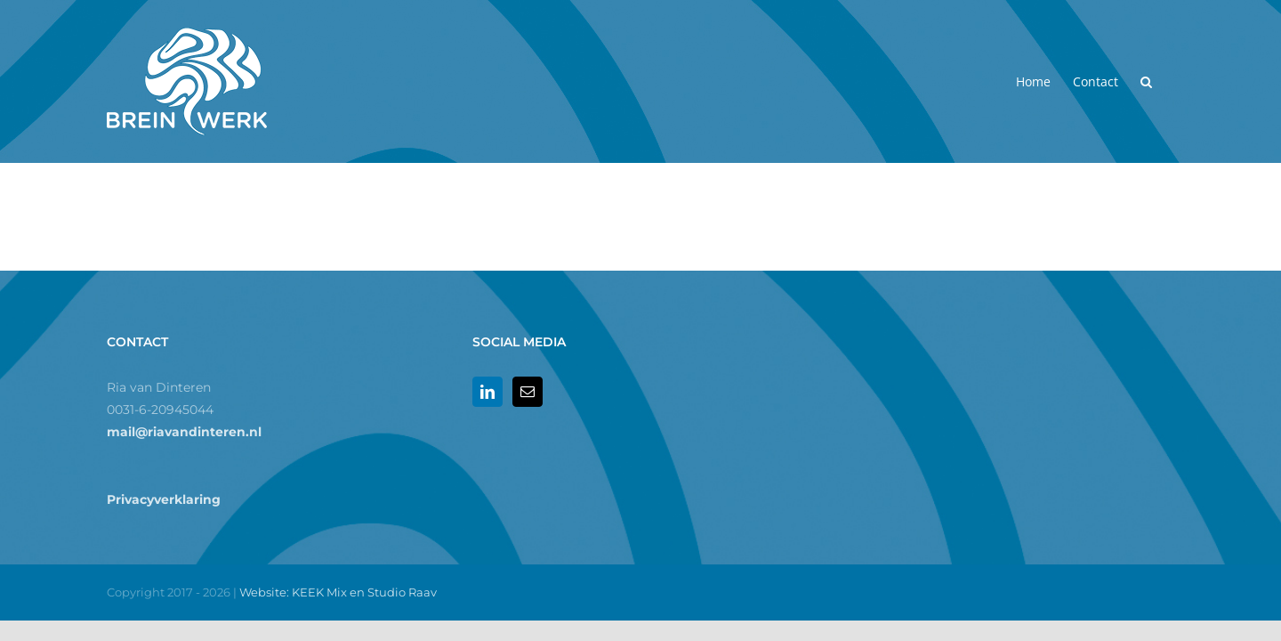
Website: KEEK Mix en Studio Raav (338, 592)
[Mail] (527, 392)
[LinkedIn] (487, 392)
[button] (1168, 81)
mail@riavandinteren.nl (184, 432)
